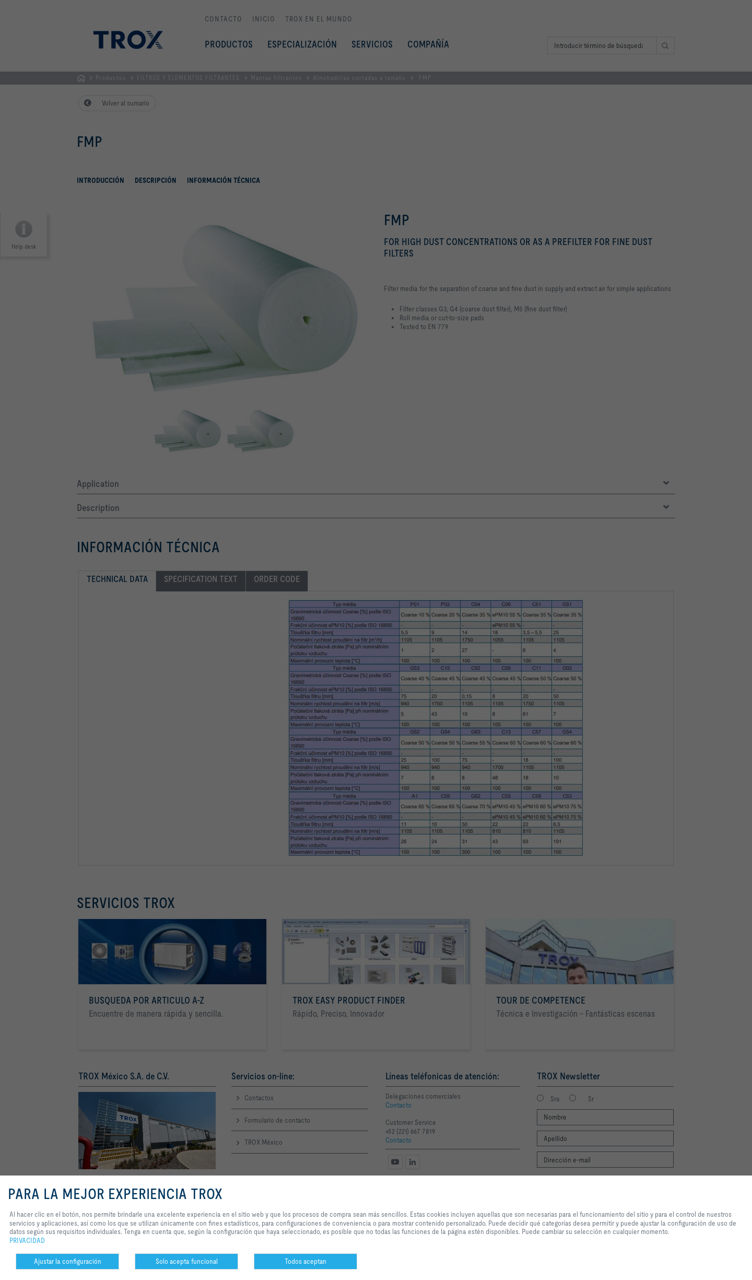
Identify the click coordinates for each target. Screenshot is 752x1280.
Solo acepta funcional (187, 1261)
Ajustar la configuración (67, 1261)
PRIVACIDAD (27, 1240)
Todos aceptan (305, 1261)
